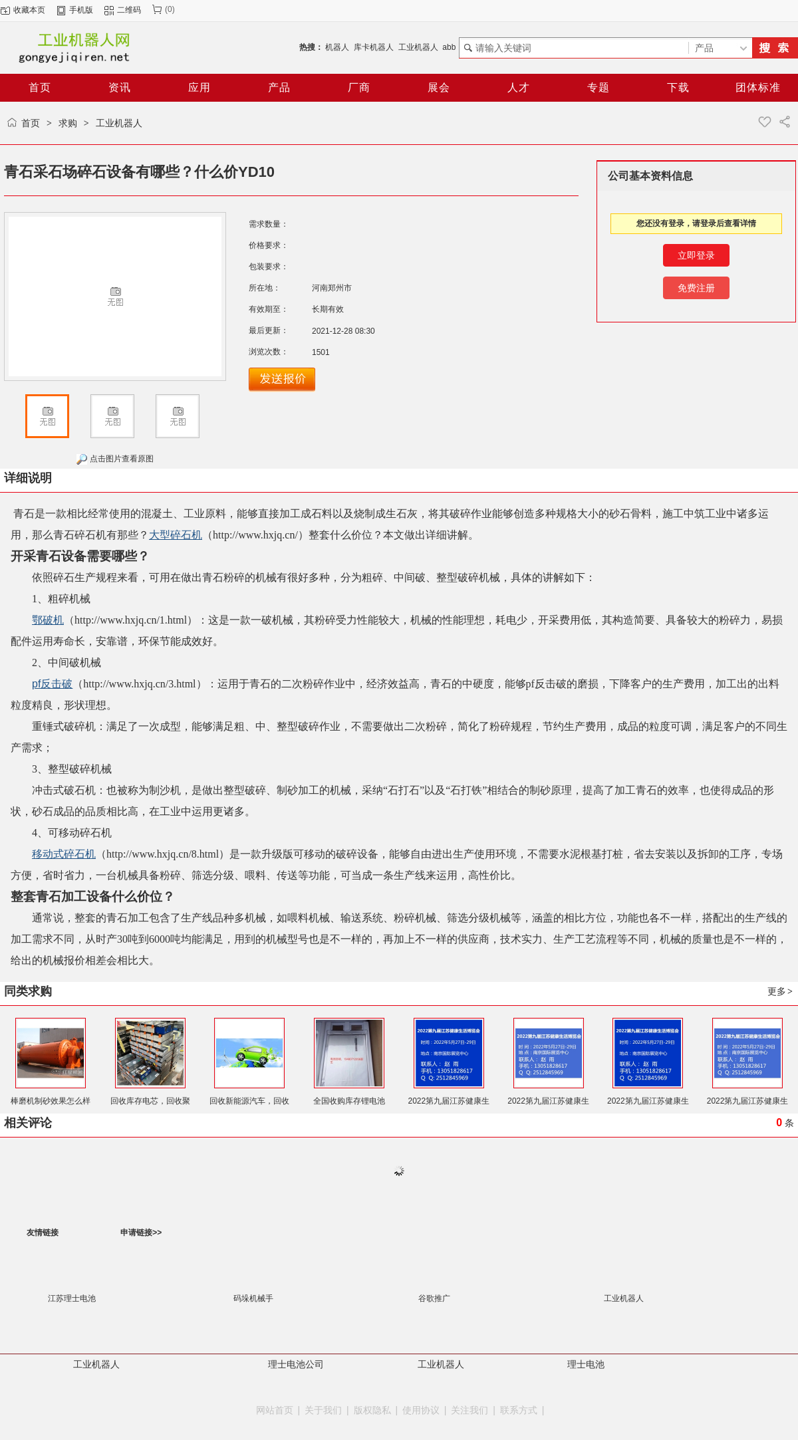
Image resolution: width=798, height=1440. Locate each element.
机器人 (337, 47)
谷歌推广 (434, 1298)
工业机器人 (418, 47)
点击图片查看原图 (114, 459)
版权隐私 (372, 1410)
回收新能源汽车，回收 (249, 1101)
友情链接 (43, 1232)
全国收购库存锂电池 (349, 1101)
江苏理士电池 (72, 1298)
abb (449, 47)
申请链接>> (141, 1232)
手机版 (81, 10)
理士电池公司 (296, 1364)
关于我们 (323, 1410)
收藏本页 (29, 10)
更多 (780, 991)
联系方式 (518, 1410)
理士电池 (585, 1364)
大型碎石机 (175, 534)
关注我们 (469, 1410)
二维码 (129, 10)
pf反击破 (52, 683)
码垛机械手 (253, 1298)
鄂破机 (48, 620)
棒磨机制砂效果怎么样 (50, 1101)
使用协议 (421, 1410)
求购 (68, 123)
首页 (30, 123)
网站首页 (274, 1410)
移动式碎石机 (64, 854)
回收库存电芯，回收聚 (150, 1101)
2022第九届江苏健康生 (449, 1101)
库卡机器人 (374, 47)
